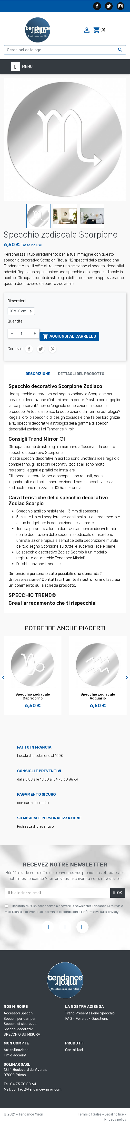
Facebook (97, 6)
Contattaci (74, 1050)
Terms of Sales (90, 1114)
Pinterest (52, 349)
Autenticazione (16, 1050)
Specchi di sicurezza (20, 1024)
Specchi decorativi (18, 1029)
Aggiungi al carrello (69, 336)
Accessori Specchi (18, 1013)
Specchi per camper (20, 1019)
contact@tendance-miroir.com (36, 1089)
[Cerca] (65, 49)
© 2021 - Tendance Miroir (23, 1114)
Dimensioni (17, 301)
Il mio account (15, 1055)
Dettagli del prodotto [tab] (81, 374)
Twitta (41, 349)
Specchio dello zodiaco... (40, 694)
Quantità (15, 321)
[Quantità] (23, 333)
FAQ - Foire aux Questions (86, 1019)
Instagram (120, 6)
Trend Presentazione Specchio (90, 1013)
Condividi (29, 349)
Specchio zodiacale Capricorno (105, 696)
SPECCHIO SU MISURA (22, 1034)
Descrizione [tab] (38, 374)
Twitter (109, 6)
